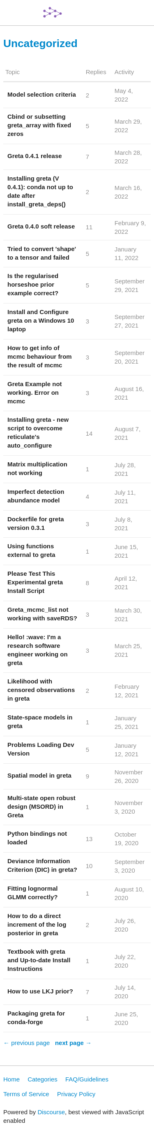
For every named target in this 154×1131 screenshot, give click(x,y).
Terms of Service (26, 1093)
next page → (73, 1042)
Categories (42, 1079)
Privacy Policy (76, 1093)
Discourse (51, 1111)
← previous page (26, 1042)
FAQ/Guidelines (86, 1079)
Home (11, 1079)
